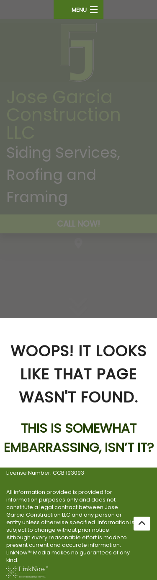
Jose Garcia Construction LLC (63, 114)
